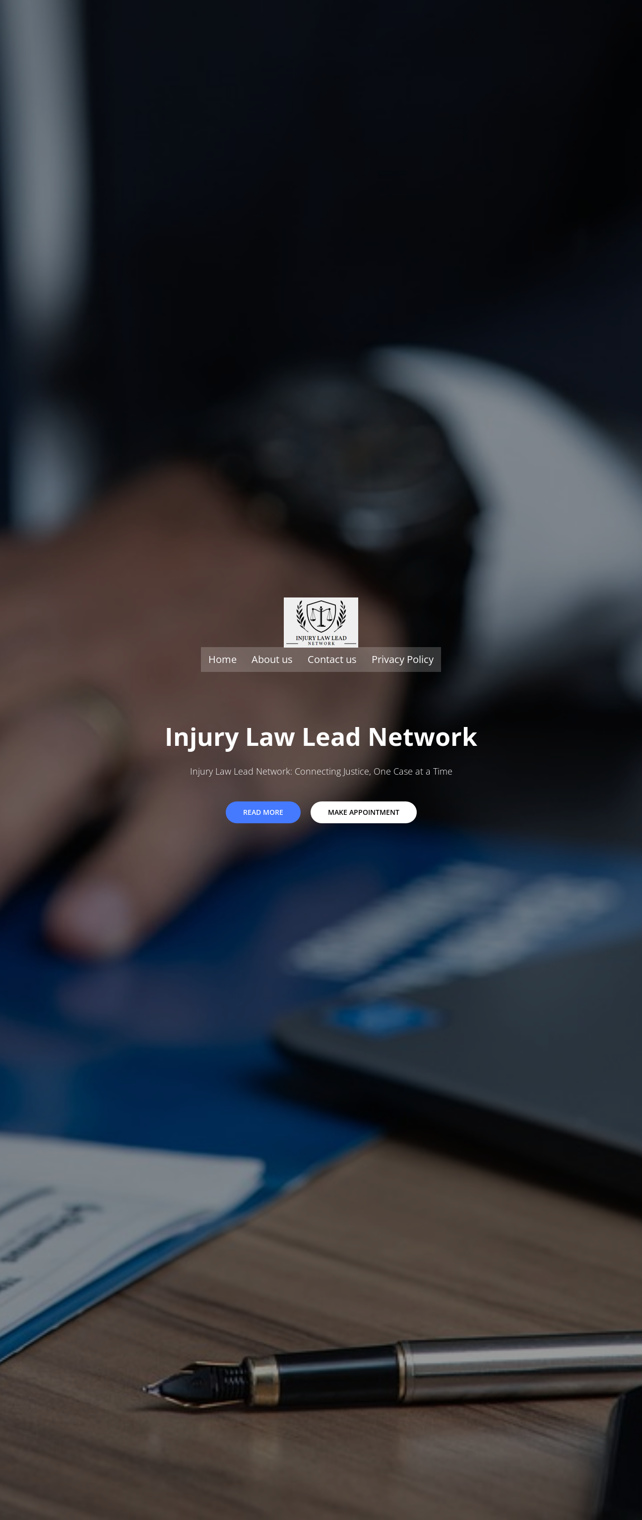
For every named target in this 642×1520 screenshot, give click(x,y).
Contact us (332, 659)
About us (272, 659)
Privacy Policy (403, 659)
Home (222, 659)
